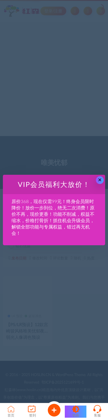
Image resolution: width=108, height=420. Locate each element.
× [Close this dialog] (100, 179)
